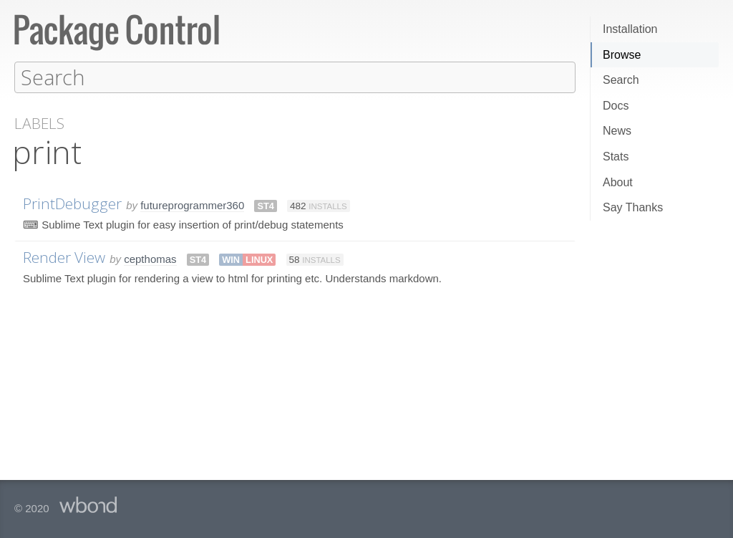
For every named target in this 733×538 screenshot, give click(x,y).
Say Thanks (633, 207)
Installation (630, 29)
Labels (39, 123)
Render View (64, 256)
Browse (622, 55)
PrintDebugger (72, 203)
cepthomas (150, 258)
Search (621, 80)
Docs (615, 106)
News (617, 131)
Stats (615, 156)
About (618, 182)
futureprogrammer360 (192, 204)
